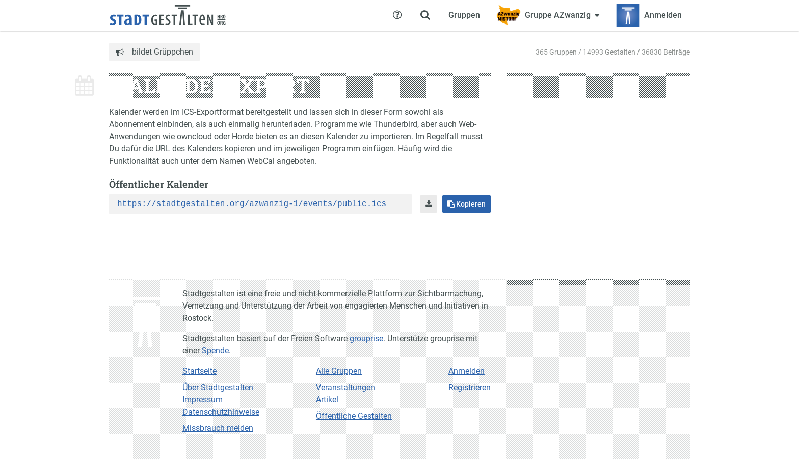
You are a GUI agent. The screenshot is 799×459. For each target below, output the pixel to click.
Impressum (202, 399)
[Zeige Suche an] (425, 15)
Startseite (199, 371)
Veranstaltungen (345, 387)
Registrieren (469, 387)
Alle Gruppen (339, 371)
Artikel (327, 399)
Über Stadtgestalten (217, 387)
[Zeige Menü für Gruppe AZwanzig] (547, 15)
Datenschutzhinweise (220, 412)
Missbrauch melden (217, 428)
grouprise (366, 338)
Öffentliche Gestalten (354, 416)
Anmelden (466, 371)
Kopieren (466, 204)
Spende (215, 350)
